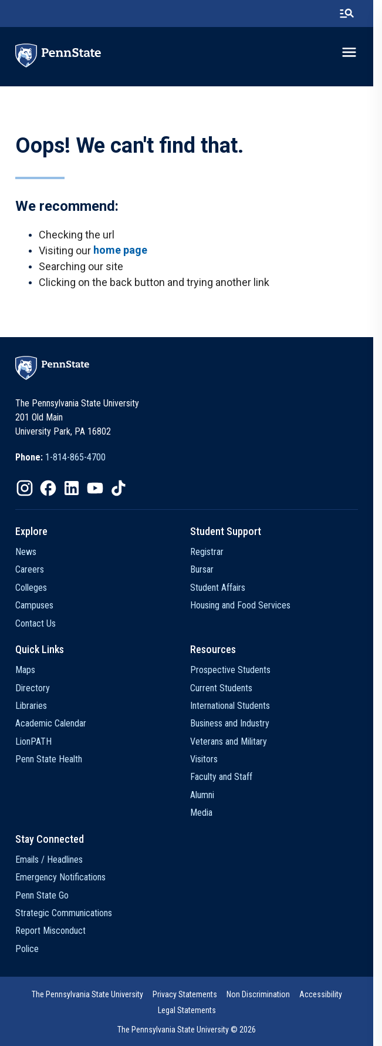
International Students (235, 705)
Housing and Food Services (245, 605)
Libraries (31, 705)
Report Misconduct (50, 930)
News (25, 551)
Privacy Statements (189, 994)
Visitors (208, 759)
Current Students (226, 688)
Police (27, 948)
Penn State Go (42, 895)
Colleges (31, 587)
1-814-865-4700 (75, 457)
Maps (25, 669)
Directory (32, 688)
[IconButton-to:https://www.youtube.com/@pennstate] (95, 488)
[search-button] (355, 13)
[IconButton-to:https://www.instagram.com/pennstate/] (24, 488)
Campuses (34, 605)
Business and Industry (234, 723)
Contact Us (35, 623)
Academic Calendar (50, 723)
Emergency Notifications (60, 877)
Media (206, 812)
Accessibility (324, 994)
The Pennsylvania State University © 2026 (191, 1029)
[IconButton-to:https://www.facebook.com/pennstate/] (48, 488)
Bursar (206, 569)
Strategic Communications (63, 913)
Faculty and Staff (226, 776)
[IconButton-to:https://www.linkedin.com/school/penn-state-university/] (71, 488)
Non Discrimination (262, 994)
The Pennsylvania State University (91, 994)
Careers (29, 569)
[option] (60, 457)
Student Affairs (222, 587)
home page (120, 250)
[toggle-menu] (358, 52)
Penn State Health (48, 759)
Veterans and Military (233, 741)
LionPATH (33, 741)
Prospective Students (235, 669)
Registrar (211, 551)
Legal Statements (191, 1010)
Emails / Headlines (49, 859)
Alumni (207, 795)
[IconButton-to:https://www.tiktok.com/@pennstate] (118, 488)
